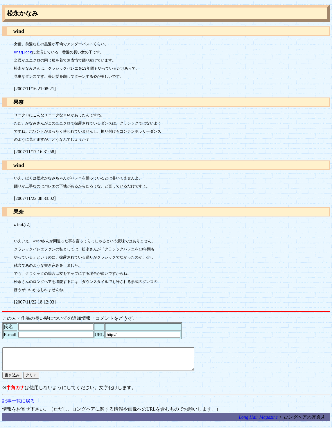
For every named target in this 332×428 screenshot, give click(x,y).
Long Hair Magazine (258, 421)
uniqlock (23, 52)
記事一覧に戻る (18, 405)
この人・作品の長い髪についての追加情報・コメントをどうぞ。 (69, 318)
